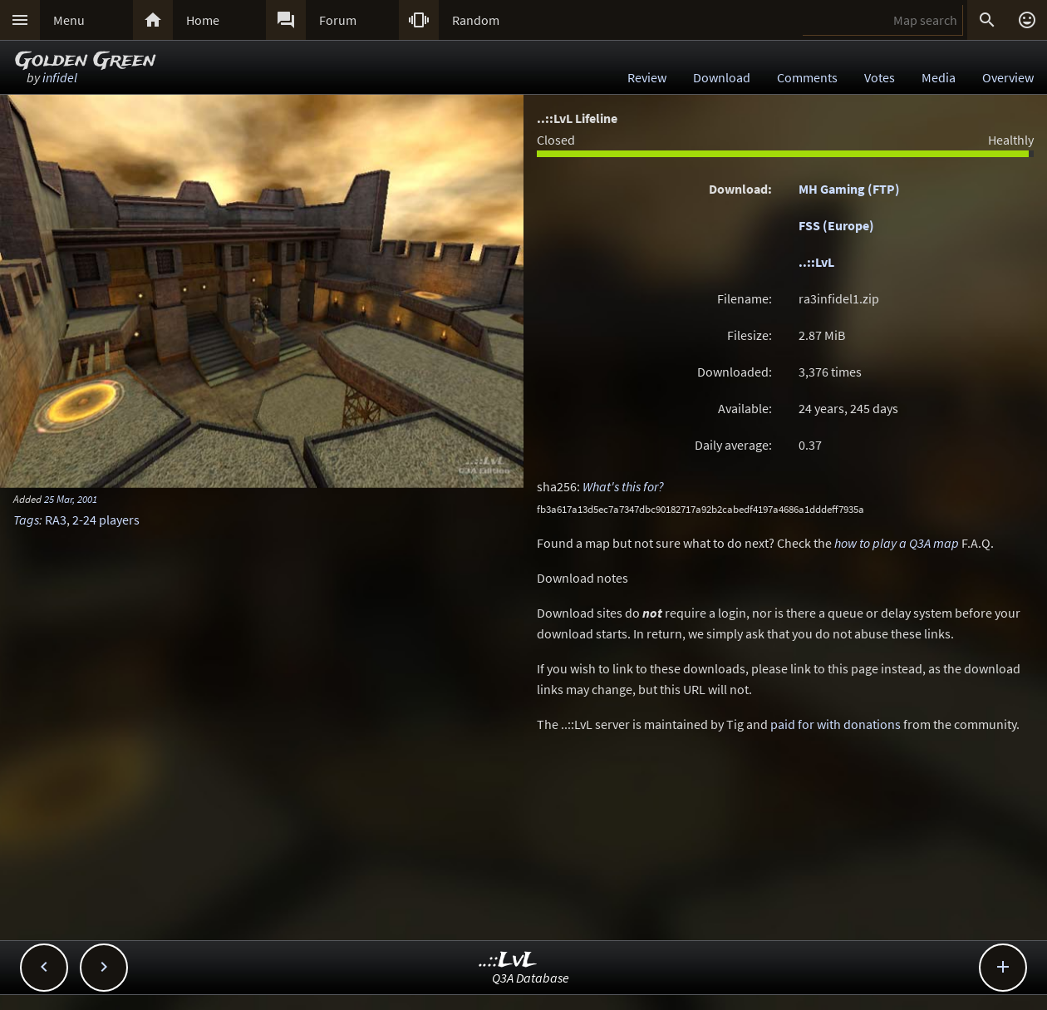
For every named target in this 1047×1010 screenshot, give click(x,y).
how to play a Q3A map (896, 543)
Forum (337, 20)
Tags (26, 519)
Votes (879, 77)
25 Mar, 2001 (70, 498)
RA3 (55, 519)
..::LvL (816, 262)
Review (646, 77)
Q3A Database (530, 977)
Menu (69, 20)
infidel (59, 77)
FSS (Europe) (836, 225)
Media (939, 77)
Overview (1008, 77)
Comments (807, 77)
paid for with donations (835, 724)
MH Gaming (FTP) (849, 188)
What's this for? (623, 486)
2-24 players (106, 519)
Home (202, 20)
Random (475, 20)
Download (721, 77)
